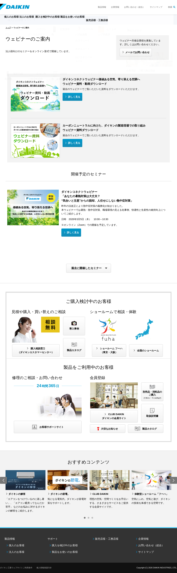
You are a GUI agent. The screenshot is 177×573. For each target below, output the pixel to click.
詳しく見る (74, 96)
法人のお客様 (16, 551)
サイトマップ (156, 7)
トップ (8, 28)
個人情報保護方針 (44, 568)
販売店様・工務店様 (119, 21)
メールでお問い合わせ (137, 52)
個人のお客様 (16, 545)
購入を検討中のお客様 (65, 545)
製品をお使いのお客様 (65, 551)
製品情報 (102, 7)
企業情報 (115, 7)
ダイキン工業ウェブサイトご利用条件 (16, 568)
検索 (170, 7)
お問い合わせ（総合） (134, 7)
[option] (25, 491)
